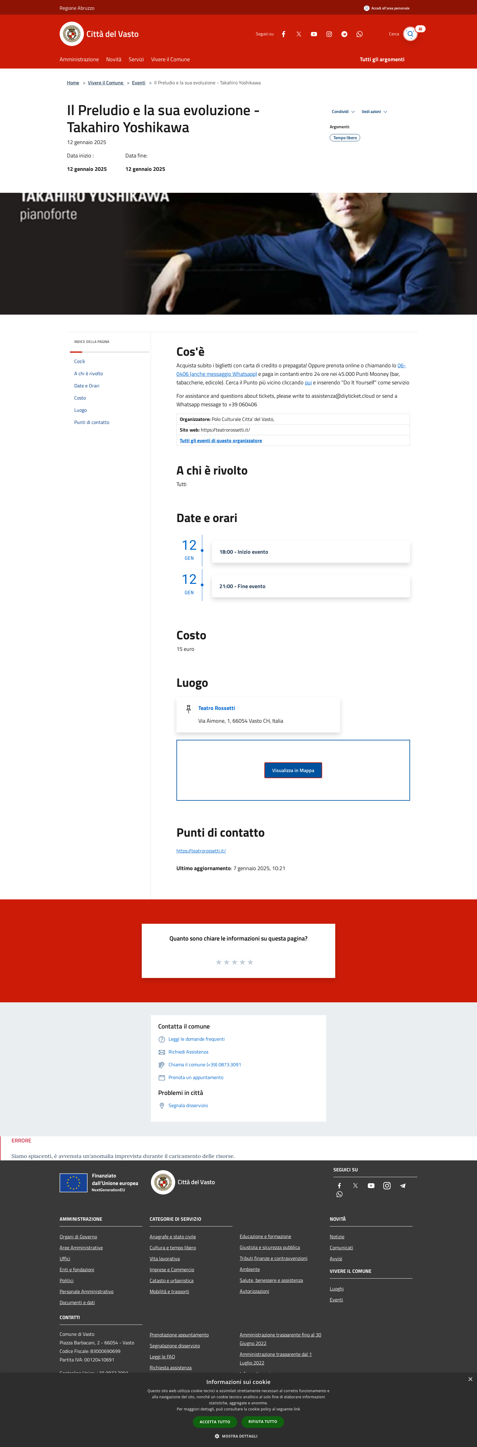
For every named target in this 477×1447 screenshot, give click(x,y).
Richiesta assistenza (171, 1367)
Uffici (65, 1258)
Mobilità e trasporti (169, 1291)
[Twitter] (295, 34)
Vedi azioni (375, 111)
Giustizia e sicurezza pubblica (270, 1247)
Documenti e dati (77, 1302)
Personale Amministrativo (86, 1291)
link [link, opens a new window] (297, 1409)
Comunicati (341, 1247)
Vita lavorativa (165, 1258)
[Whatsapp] (356, 34)
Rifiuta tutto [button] (263, 1421)
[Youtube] (310, 34)
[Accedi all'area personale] (386, 8)
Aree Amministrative (81, 1247)
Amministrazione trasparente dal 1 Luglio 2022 (276, 1358)
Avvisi (336, 1258)
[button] (238, 1436)
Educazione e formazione (265, 1236)
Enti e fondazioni (77, 1269)
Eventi (138, 82)
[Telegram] (341, 34)
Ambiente (250, 1269)
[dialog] (238, 1410)
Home (73, 82)
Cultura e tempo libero (173, 1247)
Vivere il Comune (106, 82)
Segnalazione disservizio (175, 1345)
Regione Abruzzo (77, 8)
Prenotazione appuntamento (179, 1334)
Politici (67, 1280)
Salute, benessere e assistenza (271, 1280)
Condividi (344, 111)
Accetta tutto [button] (215, 1421)
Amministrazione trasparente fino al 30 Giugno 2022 (280, 1339)
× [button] (470, 1379)
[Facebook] (280, 34)
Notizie (337, 1236)
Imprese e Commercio (172, 1269)
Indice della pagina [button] (91, 341)
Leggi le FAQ (162, 1356)
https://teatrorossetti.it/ (201, 850)
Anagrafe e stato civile (173, 1236)
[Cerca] (410, 33)
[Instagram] (325, 34)
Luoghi (337, 1288)
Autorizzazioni (254, 1291)
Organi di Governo (78, 1236)
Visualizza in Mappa (293, 770)
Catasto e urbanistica (171, 1280)
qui (308, 382)
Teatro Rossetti (216, 708)
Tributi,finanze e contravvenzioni (274, 1258)
